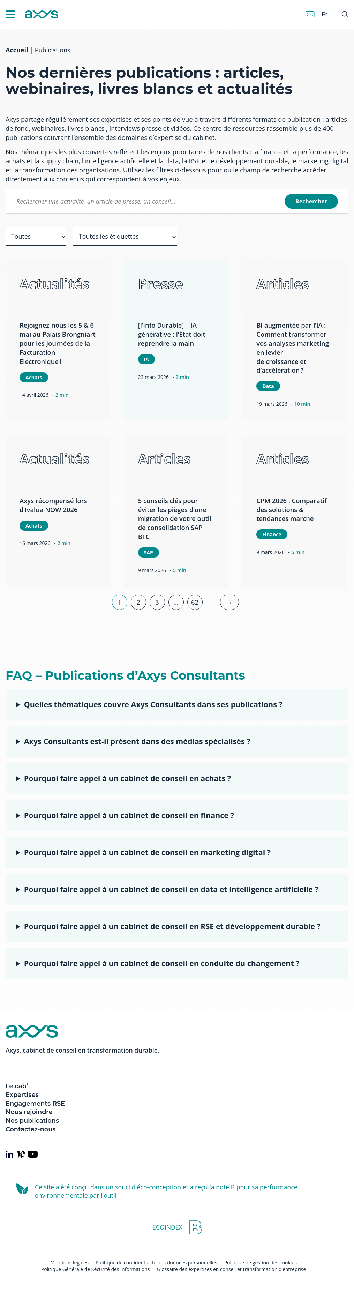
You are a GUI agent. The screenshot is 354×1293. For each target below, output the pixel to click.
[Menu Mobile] (10, 14)
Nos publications (32, 1120)
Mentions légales (69, 1262)
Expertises (22, 1094)
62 (194, 602)
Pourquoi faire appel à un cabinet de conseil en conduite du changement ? (162, 963)
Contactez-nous (31, 1129)
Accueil (17, 50)
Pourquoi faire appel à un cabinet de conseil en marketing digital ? (147, 852)
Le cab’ (17, 1086)
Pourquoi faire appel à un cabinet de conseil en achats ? (127, 778)
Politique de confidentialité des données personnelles (156, 1262)
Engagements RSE (35, 1103)
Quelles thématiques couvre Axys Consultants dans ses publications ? (153, 704)
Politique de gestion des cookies (260, 1262)
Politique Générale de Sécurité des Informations (95, 1269)
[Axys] (31, 14)
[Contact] (310, 14)
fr (324, 14)
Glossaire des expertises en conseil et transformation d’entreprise (231, 1269)
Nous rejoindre (29, 1111)
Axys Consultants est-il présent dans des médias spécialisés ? (137, 741)
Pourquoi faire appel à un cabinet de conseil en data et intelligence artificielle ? (171, 889)
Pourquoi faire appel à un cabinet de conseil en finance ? (129, 815)
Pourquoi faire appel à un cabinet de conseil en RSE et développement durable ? (172, 926)
